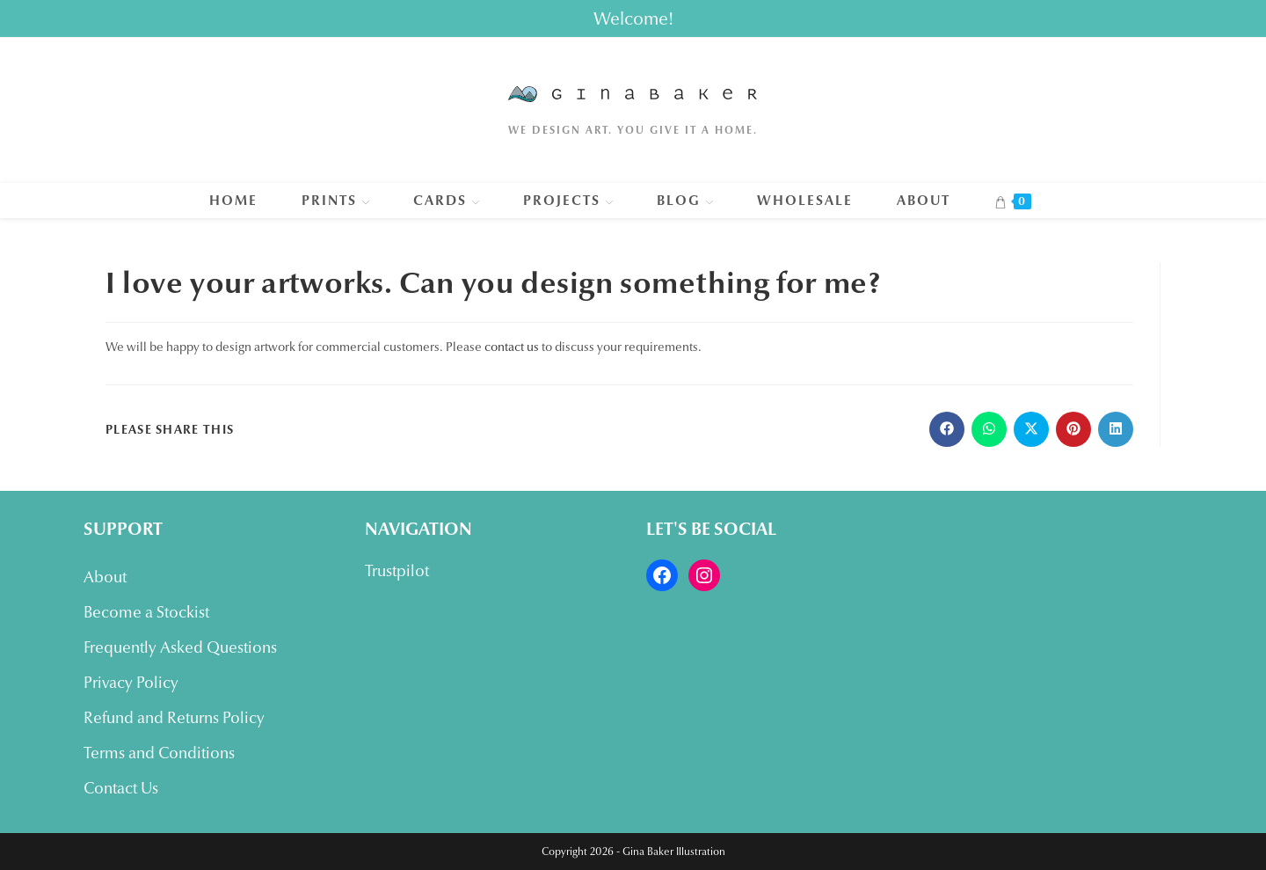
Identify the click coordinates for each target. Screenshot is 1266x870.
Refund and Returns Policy (174, 717)
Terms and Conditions (159, 753)
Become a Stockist (146, 612)
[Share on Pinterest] (1073, 429)
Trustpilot (397, 571)
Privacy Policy (131, 682)
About (105, 577)
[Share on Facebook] (946, 429)
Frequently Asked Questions (180, 647)
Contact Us (121, 788)
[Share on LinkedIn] (1115, 429)
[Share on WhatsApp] (989, 429)
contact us (511, 347)
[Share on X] (1031, 429)
